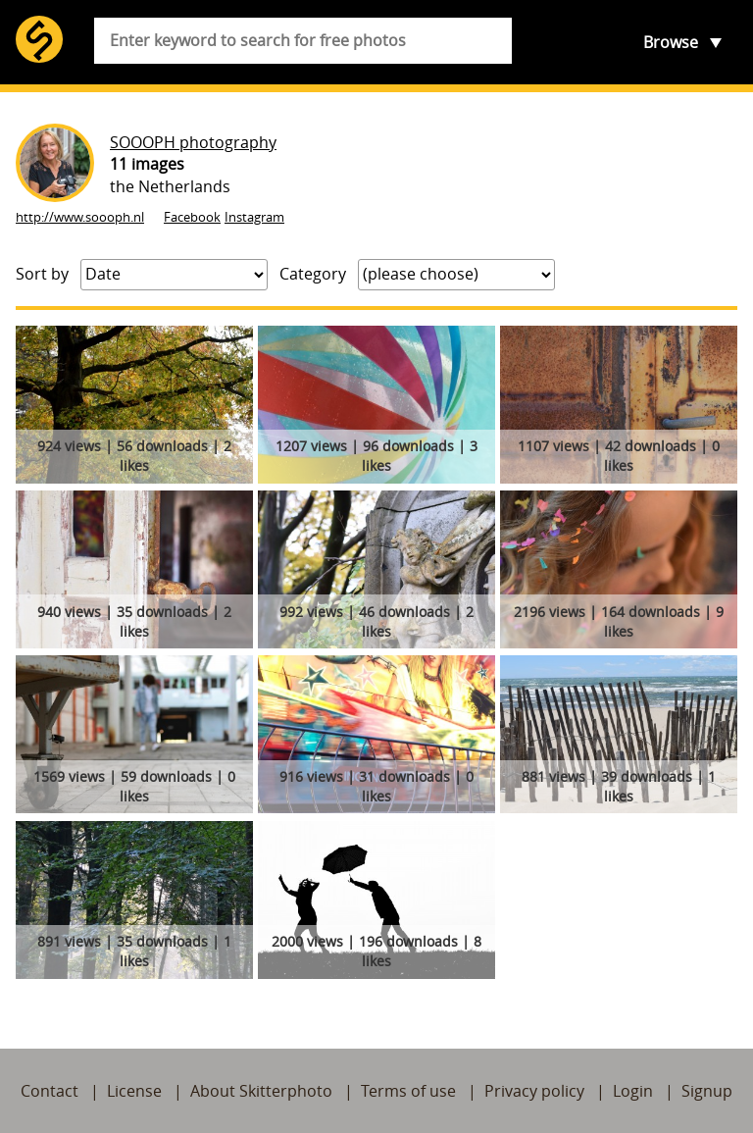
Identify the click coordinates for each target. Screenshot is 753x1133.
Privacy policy (534, 1091)
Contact (49, 1091)
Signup (706, 1091)
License (134, 1091)
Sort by (42, 273)
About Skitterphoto (261, 1091)
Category (312, 273)
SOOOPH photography (193, 142)
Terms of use (408, 1091)
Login (633, 1091)
